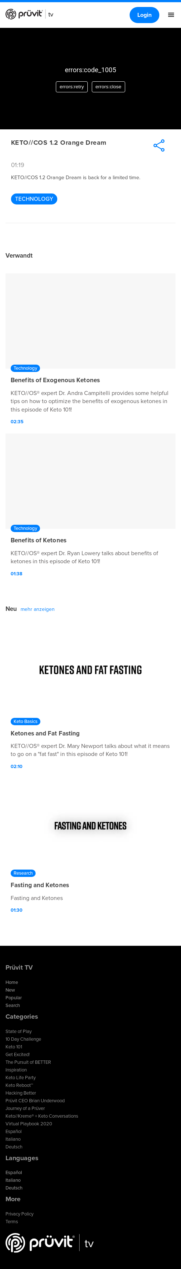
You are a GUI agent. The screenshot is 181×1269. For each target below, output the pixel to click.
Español (14, 1132)
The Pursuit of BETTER (28, 1062)
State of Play (19, 1031)
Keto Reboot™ (19, 1085)
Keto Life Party (21, 1078)
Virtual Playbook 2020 (29, 1124)
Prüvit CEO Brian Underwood (35, 1101)
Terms (12, 1222)
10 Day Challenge (23, 1039)
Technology (34, 199)
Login (144, 15)
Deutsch (14, 1147)
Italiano (13, 1139)
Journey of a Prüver (25, 1108)
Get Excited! (18, 1055)
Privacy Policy (19, 1214)
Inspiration (16, 1070)
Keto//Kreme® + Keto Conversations (42, 1116)
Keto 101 (14, 1047)
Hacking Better (21, 1093)
